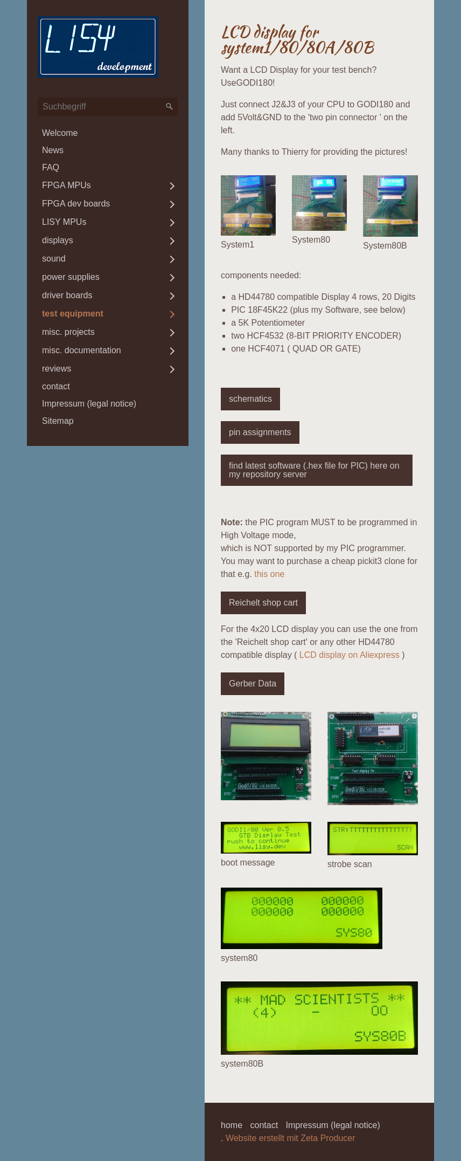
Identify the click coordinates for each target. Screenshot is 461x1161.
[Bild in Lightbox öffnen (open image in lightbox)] (248, 205)
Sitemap (58, 420)
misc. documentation (81, 350)
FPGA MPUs (66, 185)
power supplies (71, 276)
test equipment (72, 313)
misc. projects (68, 331)
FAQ (50, 167)
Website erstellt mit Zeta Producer (290, 1138)
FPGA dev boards (76, 203)
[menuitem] (108, 133)
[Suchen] (169, 106)
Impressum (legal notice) (89, 403)
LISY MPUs (64, 221)
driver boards (67, 295)
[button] (250, 399)
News (53, 150)
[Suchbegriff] (108, 107)
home (231, 1125)
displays (57, 240)
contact (56, 386)
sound (54, 258)
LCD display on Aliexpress (349, 654)
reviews (56, 368)
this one (269, 574)
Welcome (60, 133)
